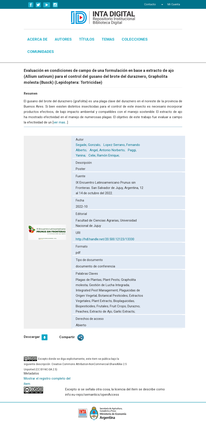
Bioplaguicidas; (124, 301)
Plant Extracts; (102, 301)
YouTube (46, 4)
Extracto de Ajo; (102, 311)
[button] (161, 4)
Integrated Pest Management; (97, 290)
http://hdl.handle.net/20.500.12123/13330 (105, 239)
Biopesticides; (86, 306)
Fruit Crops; (118, 306)
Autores (63, 39)
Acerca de (37, 39)
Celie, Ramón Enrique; (104, 155)
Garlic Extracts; (124, 311)
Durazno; (133, 306)
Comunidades (40, 51)
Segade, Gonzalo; (89, 145)
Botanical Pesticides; (113, 296)
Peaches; (83, 311)
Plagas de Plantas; (89, 280)
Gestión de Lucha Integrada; (109, 285)
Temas (108, 39)
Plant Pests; (112, 280)
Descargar (32, 337)
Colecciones (135, 39)
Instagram (55, 4)
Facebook (30, 4)
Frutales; (103, 306)
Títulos (86, 39)
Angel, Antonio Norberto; (108, 150)
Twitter (38, 4)
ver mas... (60, 122)
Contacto (150, 4)
